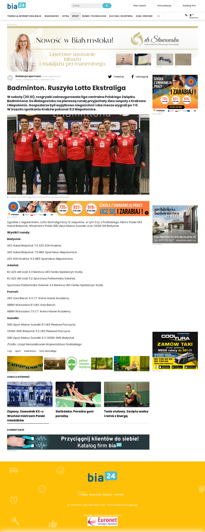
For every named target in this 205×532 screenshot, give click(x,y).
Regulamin (95, 494)
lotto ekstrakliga (48, 351)
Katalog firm (189, 5)
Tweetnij (116, 76)
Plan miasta (140, 5)
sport (18, 351)
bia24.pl (133, 505)
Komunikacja (164, 5)
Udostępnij (139, 76)
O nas (84, 494)
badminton (30, 351)
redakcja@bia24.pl (50, 76)
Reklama (107, 494)
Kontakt (119, 494)
